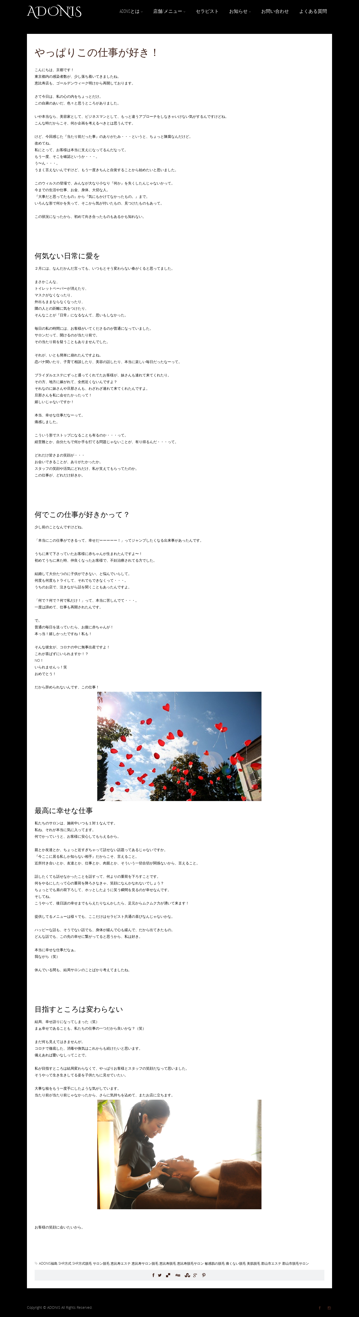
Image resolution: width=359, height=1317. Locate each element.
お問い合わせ (275, 11)
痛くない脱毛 (236, 1263)
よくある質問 (313, 11)
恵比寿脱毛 (167, 1263)
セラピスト (207, 11)
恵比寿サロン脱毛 (145, 1263)
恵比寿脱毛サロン (190, 1263)
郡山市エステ (271, 1263)
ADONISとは (131, 11)
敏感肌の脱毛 (215, 1263)
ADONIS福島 (48, 1263)
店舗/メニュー (169, 11)
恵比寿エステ (121, 1263)
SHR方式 (65, 1263)
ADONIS (54, 12)
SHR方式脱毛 (82, 1263)
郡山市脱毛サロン (295, 1263)
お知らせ (240, 11)
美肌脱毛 (253, 1263)
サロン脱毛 (101, 1263)
